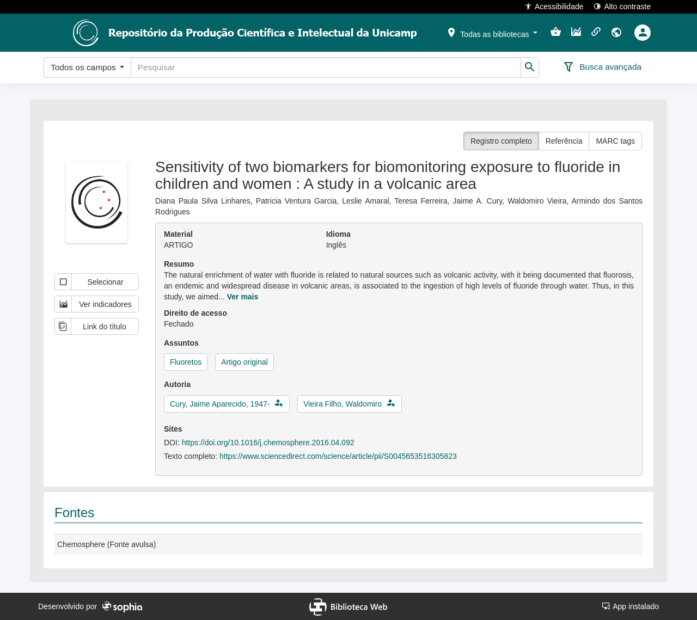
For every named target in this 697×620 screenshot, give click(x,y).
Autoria (177, 384)
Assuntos (181, 343)
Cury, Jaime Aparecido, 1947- (220, 404)
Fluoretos (185, 362)
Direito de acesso (195, 313)
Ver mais (243, 296)
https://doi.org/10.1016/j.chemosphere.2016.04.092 (268, 442)
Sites (173, 429)
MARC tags (615, 141)
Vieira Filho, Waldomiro (342, 404)
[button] (492, 32)
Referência (564, 141)
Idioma (338, 234)
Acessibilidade (554, 6)
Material (178, 234)
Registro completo (501, 141)
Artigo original (244, 362)
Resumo (179, 264)
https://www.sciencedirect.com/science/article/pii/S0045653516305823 (338, 456)
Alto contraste (622, 6)
